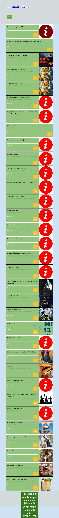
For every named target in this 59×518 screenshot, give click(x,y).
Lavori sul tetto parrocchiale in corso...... (18, 27)
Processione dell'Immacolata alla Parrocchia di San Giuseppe (24, 41)
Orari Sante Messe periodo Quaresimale (18, 140)
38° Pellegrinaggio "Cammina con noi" (18, 97)
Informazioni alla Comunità (15, 380)
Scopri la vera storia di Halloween (17, 55)
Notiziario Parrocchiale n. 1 (15, 83)
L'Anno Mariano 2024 (13, 225)
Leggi (35, 35)
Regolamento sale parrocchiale (16, 69)
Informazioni (11, 126)
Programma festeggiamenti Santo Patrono (19, 253)
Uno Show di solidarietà (14, 309)
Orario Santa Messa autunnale (15, 196)
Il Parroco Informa (12, 210)
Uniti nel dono (11, 324)
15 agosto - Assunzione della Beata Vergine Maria (21, 352)
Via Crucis (10, 451)
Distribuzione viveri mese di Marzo (17, 479)
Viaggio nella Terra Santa (14, 422)
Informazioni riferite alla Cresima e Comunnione (21, 182)
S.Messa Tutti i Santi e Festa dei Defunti (18, 168)
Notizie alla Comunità (13, 267)
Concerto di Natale (12, 154)
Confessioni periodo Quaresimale (16, 437)
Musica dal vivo (11, 366)
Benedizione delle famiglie (15, 239)
